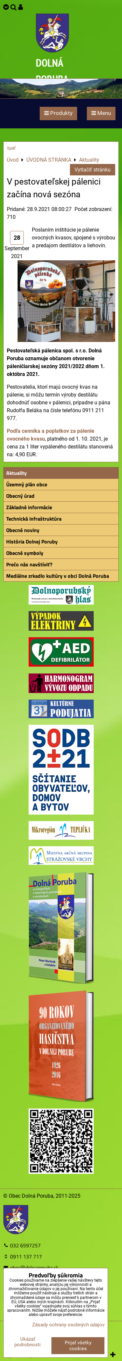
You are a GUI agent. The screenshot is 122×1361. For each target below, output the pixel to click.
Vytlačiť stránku (93, 170)
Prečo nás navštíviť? (29, 564)
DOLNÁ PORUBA (52, 71)
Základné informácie (29, 507)
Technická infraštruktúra (33, 519)
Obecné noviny (22, 530)
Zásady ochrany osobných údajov (68, 1325)
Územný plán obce (26, 484)
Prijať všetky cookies (78, 1346)
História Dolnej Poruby (32, 541)
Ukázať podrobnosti (27, 1342)
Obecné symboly (24, 553)
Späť (11, 148)
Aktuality (16, 473)
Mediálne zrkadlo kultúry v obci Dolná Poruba (57, 576)
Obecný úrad (20, 496)
